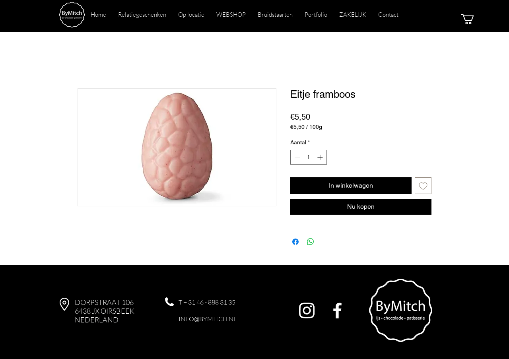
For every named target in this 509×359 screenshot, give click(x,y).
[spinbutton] (308, 157)
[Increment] (321, 157)
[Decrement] (296, 157)
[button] (473, 19)
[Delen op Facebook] (295, 241)
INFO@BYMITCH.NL (208, 319)
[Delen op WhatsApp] (310, 241)
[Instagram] (306, 310)
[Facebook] (337, 310)
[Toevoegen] (423, 185)
